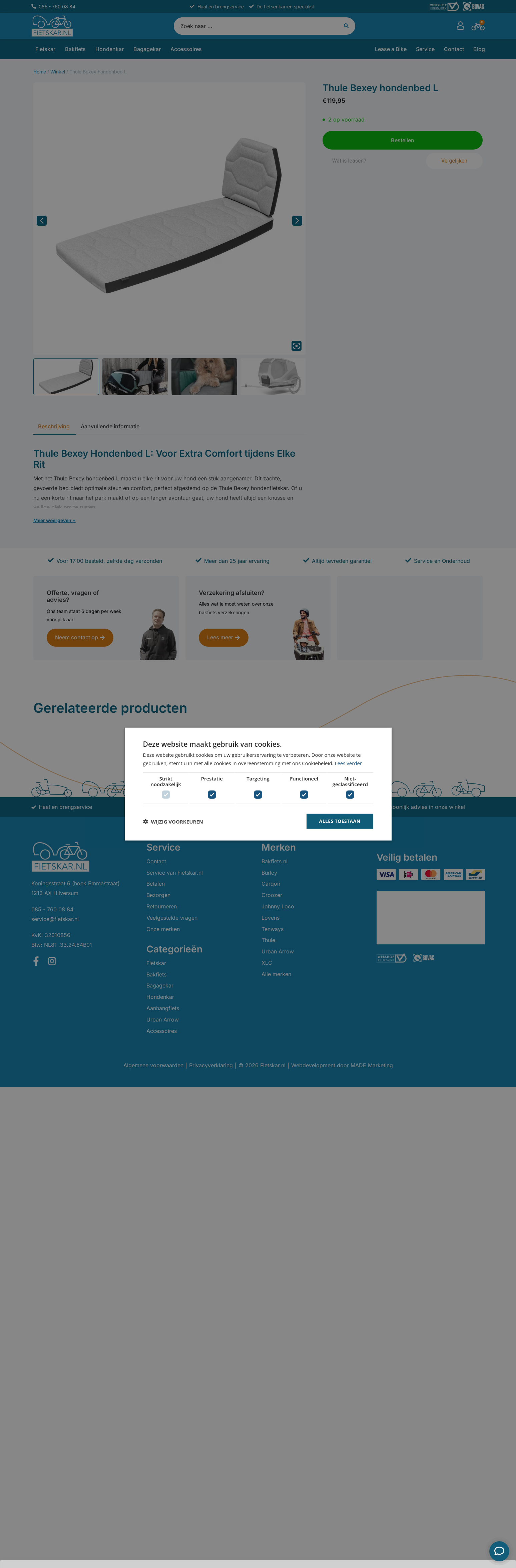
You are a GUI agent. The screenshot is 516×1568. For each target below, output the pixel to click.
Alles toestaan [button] (340, 821)
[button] (173, 821)
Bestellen (465, 1551)
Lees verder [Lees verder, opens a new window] (348, 762)
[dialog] (258, 784)
